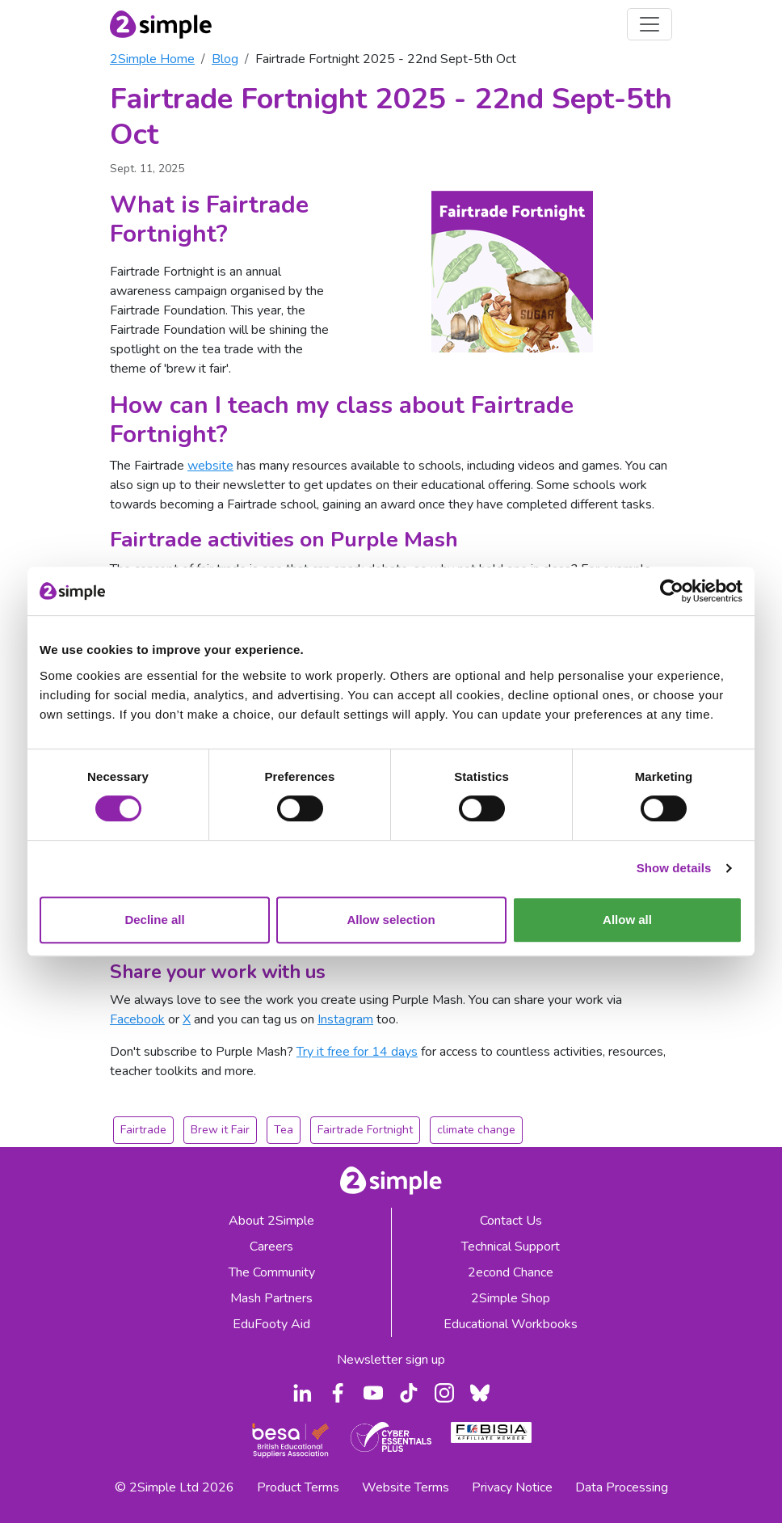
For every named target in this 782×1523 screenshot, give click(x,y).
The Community (272, 1272)
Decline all (154, 919)
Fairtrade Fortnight (365, 1129)
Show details (674, 868)
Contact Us (511, 1221)
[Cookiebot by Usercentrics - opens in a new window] (671, 591)
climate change (476, 1129)
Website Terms (405, 1487)
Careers (271, 1246)
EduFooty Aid (271, 1324)
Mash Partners (271, 1298)
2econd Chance (510, 1272)
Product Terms (298, 1487)
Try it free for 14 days (357, 1052)
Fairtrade (143, 1129)
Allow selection (391, 919)
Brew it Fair (220, 1129)
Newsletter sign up (391, 1360)
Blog (225, 59)
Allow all (627, 919)
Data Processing (621, 1487)
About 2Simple (271, 1221)
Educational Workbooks (511, 1324)
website (210, 466)
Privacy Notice (512, 1487)
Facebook (137, 1019)
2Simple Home (152, 59)
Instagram (345, 1019)
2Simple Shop (510, 1298)
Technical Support (510, 1246)
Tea (283, 1129)
